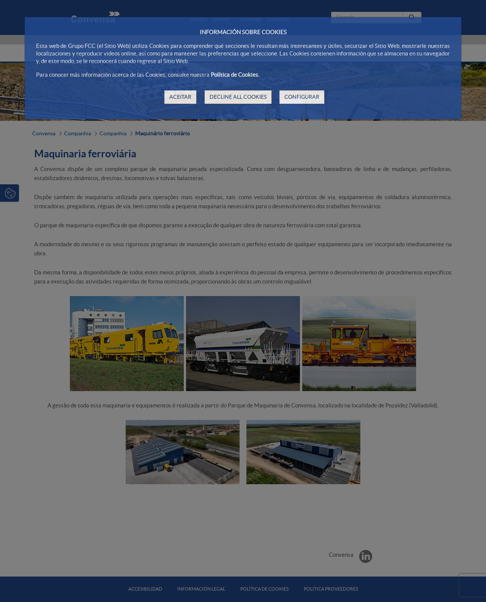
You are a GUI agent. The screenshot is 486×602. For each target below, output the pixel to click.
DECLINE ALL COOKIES (238, 97)
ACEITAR (180, 97)
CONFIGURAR (301, 97)
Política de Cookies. (235, 74)
